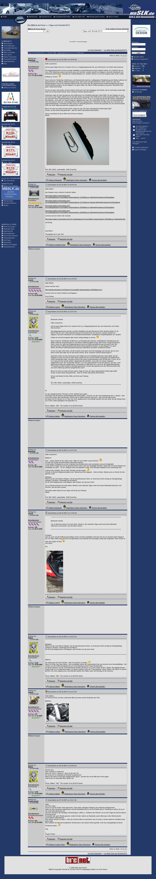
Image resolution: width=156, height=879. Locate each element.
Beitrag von (32, 58)
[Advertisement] (10, 215)
